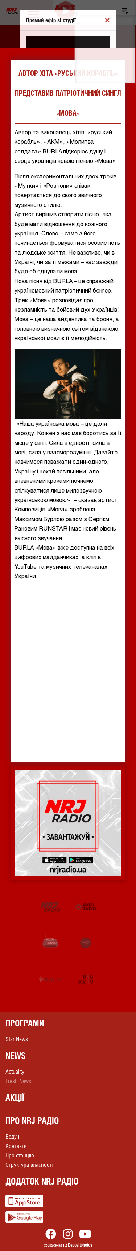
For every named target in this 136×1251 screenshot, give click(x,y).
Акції (14, 1097)
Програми (24, 1023)
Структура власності (29, 1164)
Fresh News (18, 1081)
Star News (16, 1039)
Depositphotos (80, 1245)
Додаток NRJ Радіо (41, 1181)
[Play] (65, 11)
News (15, 1056)
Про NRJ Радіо (32, 1121)
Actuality (14, 1071)
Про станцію (19, 1155)
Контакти (16, 1146)
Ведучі (12, 1136)
